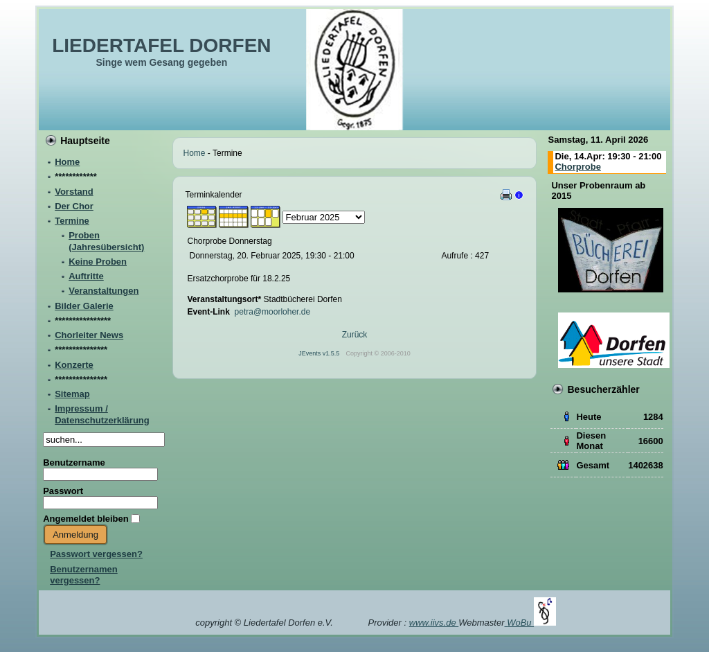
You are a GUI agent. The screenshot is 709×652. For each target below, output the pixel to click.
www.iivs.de (434, 622)
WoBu (531, 622)
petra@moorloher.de (273, 312)
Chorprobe (577, 166)
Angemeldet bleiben (86, 518)
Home (194, 153)
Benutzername (74, 462)
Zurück (355, 335)
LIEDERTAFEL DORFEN (161, 45)
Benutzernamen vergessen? (84, 574)
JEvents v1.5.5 (319, 353)
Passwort (63, 491)
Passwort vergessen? (96, 554)
